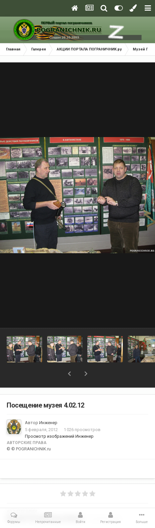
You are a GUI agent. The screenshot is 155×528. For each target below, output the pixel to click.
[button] (69, 373)
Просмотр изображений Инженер (59, 436)
